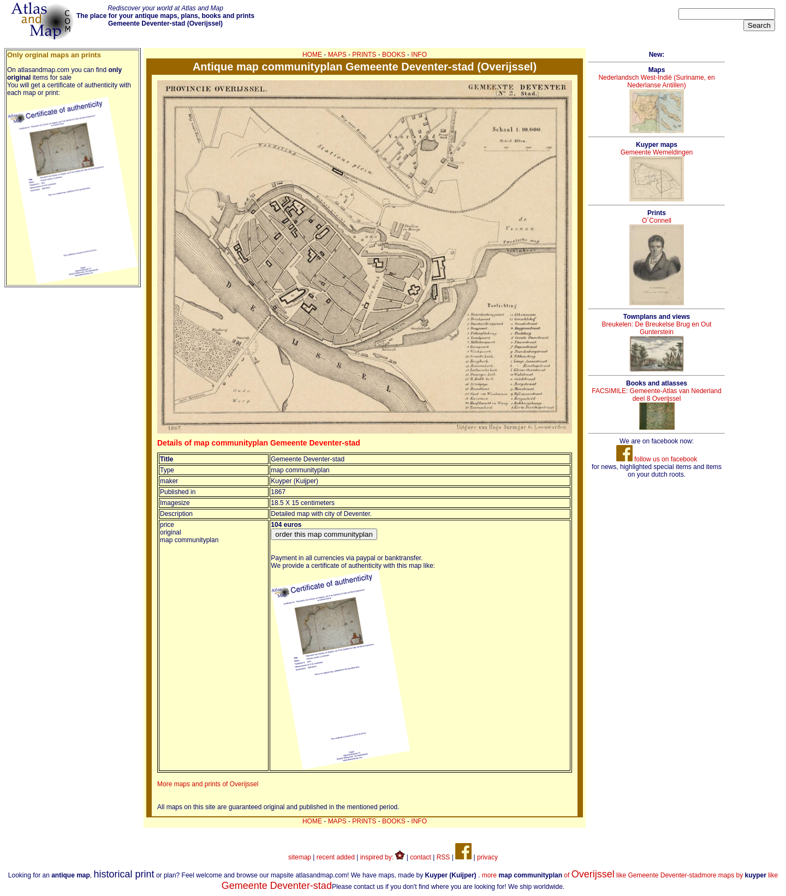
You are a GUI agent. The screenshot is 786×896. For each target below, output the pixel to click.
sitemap (299, 857)
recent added (336, 857)
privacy (487, 857)
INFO (419, 54)
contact (420, 857)
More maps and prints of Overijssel (207, 784)
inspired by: (382, 857)
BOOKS (394, 54)
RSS (443, 857)
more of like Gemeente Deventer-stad (592, 875)
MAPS (337, 54)
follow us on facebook (657, 459)
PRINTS (364, 54)
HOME (312, 54)
